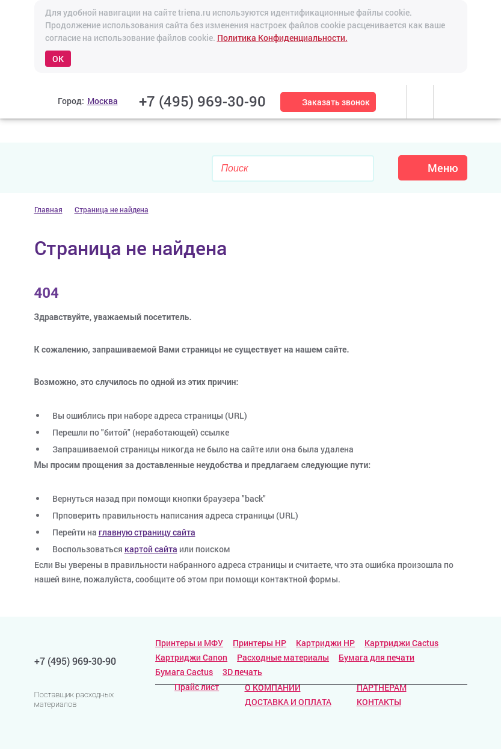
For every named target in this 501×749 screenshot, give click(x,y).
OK (58, 58)
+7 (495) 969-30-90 (202, 101)
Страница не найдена (112, 209)
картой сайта (150, 549)
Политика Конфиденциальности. (282, 37)
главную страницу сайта (147, 532)
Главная (48, 209)
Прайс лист (187, 687)
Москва (102, 100)
